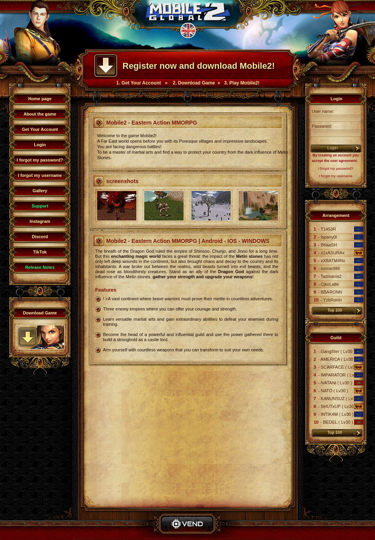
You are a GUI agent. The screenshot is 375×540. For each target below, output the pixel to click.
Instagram (39, 221)
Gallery (40, 190)
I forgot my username (40, 175)
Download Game (40, 312)
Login (40, 144)
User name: (322, 111)
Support (39, 206)
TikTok (39, 252)
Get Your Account (40, 129)
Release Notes (40, 267)
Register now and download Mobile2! (199, 66)
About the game (40, 114)
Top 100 (334, 310)
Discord (40, 236)
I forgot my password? (40, 160)
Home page (39, 98)
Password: (321, 126)
